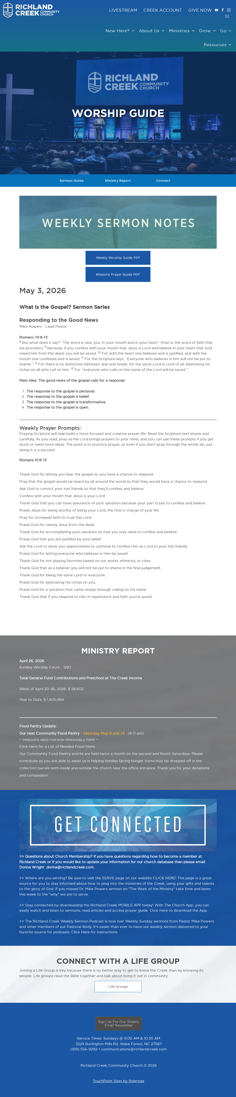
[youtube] (216, 10)
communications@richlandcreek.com (134, 1049)
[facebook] (222, 10)
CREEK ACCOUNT (159, 10)
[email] (227, 17)
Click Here (28, 746)
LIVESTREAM (123, 10)
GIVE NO (197, 10)
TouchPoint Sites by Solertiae (118, 1081)
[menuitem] (120, 31)
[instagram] (228, 10)
